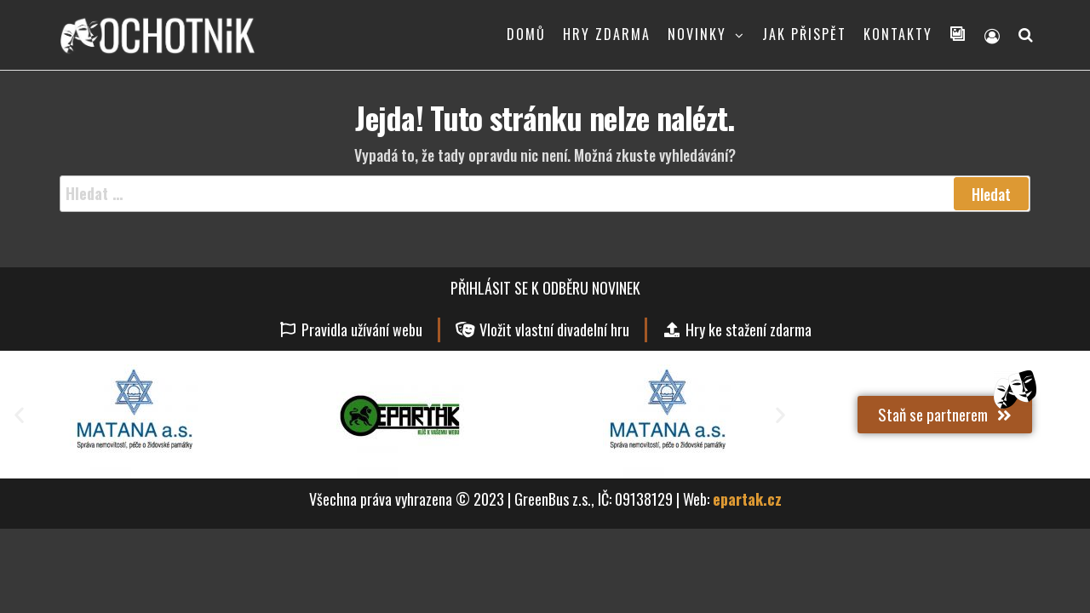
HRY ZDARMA (607, 34)
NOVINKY (697, 34)
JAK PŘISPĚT (804, 34)
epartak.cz (747, 499)
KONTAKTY (897, 34)
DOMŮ (526, 34)
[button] (19, 414)
